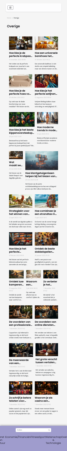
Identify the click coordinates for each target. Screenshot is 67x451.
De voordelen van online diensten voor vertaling (45, 325)
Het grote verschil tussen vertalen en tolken (46, 362)
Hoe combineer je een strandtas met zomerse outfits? (46, 214)
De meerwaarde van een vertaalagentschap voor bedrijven (21, 364)
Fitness (35, 437)
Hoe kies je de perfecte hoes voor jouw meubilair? (20, 94)
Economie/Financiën (18, 437)
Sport (42, 437)
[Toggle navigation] (10, 7)
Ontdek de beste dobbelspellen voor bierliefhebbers (45, 253)
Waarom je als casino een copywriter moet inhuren (45, 402)
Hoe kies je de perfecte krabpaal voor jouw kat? (20, 56)
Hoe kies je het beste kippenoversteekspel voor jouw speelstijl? (22, 133)
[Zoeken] (33, 430)
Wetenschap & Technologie (53, 440)
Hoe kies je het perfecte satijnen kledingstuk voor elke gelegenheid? (46, 95)
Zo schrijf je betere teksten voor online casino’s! (20, 401)
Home (9, 18)
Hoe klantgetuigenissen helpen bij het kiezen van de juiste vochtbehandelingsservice (41, 177)
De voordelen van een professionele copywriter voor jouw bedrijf (20, 326)
